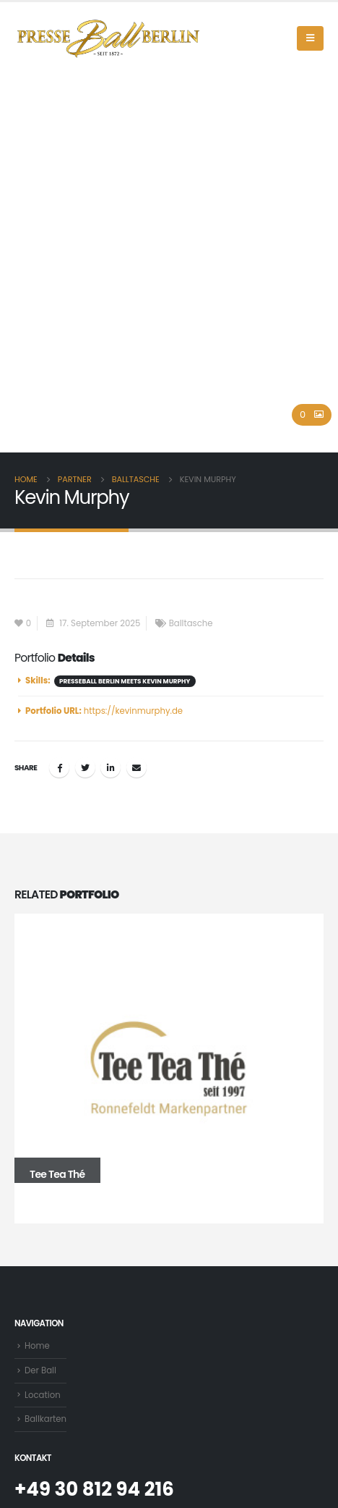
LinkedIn (110, 767)
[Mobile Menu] (310, 38)
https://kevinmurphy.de (133, 711)
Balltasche (191, 623)
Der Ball (40, 1370)
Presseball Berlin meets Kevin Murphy (124, 681)
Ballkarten (45, 1419)
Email (136, 767)
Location (43, 1395)
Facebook (59, 767)
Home (37, 1346)
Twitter (85, 767)
